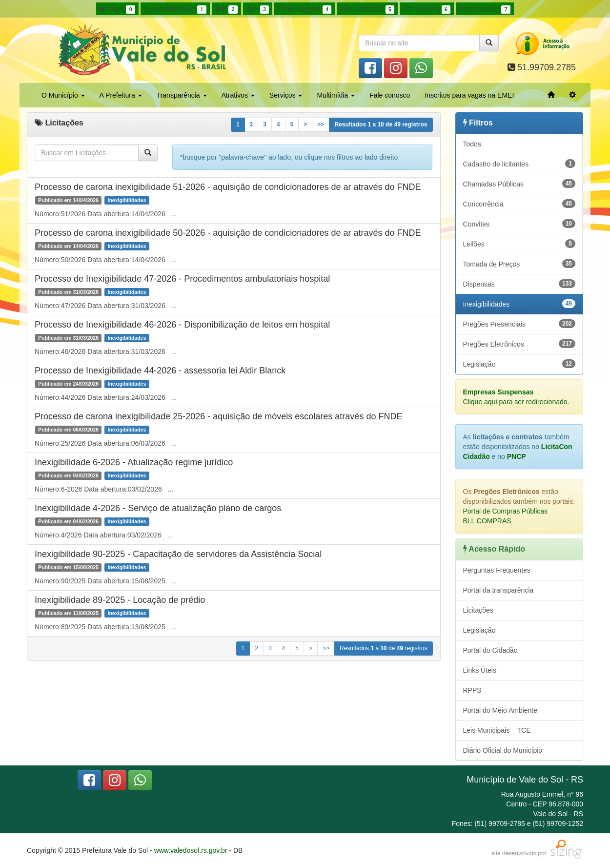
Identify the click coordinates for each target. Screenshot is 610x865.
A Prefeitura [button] (121, 95)
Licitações (478, 610)
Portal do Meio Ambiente (500, 710)
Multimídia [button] (336, 95)
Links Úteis (479, 670)
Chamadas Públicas (519, 183)
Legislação (519, 363)
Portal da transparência (498, 590)
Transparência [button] (182, 95)
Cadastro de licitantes (519, 163)
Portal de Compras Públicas (505, 511)
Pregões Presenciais (519, 323)
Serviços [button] (286, 95)
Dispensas (519, 283)
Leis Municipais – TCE (497, 730)
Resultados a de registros (380, 124)
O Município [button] (63, 95)
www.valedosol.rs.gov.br (190, 850)
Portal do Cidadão (490, 650)
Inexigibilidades (519, 303)
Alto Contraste (367, 9)
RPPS (472, 690)
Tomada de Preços (519, 263)
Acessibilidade (174, 9)
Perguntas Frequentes (497, 570)
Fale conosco (389, 95)
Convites (519, 223)
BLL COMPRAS (487, 521)
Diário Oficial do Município (503, 750)
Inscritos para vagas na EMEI (469, 95)
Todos (472, 144)
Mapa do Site (484, 9)
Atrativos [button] (238, 95)
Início (117, 9)
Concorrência (519, 203)
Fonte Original (304, 9)
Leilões (519, 243)
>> (320, 124)
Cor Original (426, 9)
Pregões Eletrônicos (519, 343)
